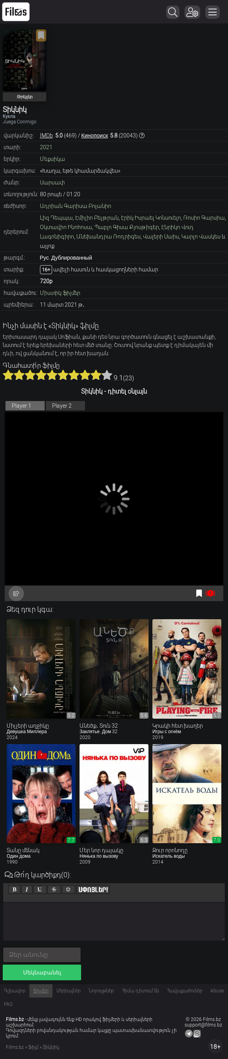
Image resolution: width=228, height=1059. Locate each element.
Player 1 (21, 406)
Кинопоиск (94, 135)
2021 (46, 147)
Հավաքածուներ (185, 991)
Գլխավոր (14, 991)
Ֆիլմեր (41, 991)
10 (106, 374)
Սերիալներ (68, 991)
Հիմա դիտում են (140, 991)
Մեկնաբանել (42, 972)
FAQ (8, 1004)
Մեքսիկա (52, 159)
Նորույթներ (101, 991)
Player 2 (62, 406)
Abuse (217, 991)
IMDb (46, 135)
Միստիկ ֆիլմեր (60, 293)
